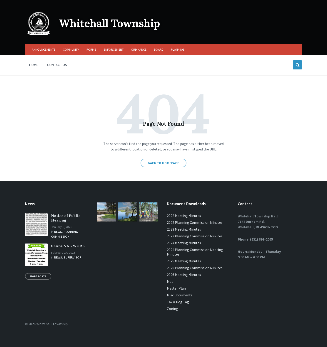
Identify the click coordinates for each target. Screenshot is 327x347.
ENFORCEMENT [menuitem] (114, 49)
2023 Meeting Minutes (184, 229)
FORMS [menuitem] (91, 49)
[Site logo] (38, 35)
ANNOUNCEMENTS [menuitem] (43, 49)
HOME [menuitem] (33, 65)
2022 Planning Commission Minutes (195, 222)
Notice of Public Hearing (65, 217)
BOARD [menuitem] (159, 49)
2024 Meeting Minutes (184, 243)
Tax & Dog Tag (178, 302)
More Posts (38, 276)
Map (170, 281)
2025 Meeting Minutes (184, 261)
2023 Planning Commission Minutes (195, 236)
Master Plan (176, 288)
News (58, 232)
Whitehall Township (112, 23)
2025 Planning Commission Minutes (195, 268)
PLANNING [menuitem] (177, 49)
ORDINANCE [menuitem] (138, 49)
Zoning (172, 308)
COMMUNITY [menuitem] (71, 49)
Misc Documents (179, 295)
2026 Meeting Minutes (184, 274)
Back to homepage (163, 163)
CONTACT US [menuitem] (57, 65)
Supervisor (72, 257)
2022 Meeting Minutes (184, 215)
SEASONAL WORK (68, 246)
